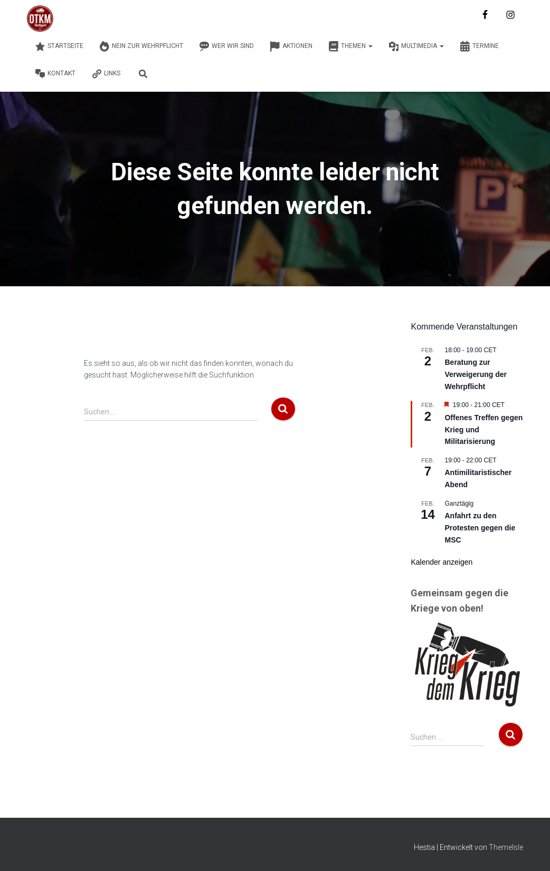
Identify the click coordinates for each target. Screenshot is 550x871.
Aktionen (291, 46)
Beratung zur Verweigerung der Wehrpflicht (475, 374)
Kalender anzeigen (441, 562)
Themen (350, 46)
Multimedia (416, 46)
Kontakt (55, 74)
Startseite (59, 46)
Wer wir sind (226, 46)
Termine (479, 46)
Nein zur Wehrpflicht (141, 46)
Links (105, 74)
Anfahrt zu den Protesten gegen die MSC (479, 527)
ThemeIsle (506, 847)
